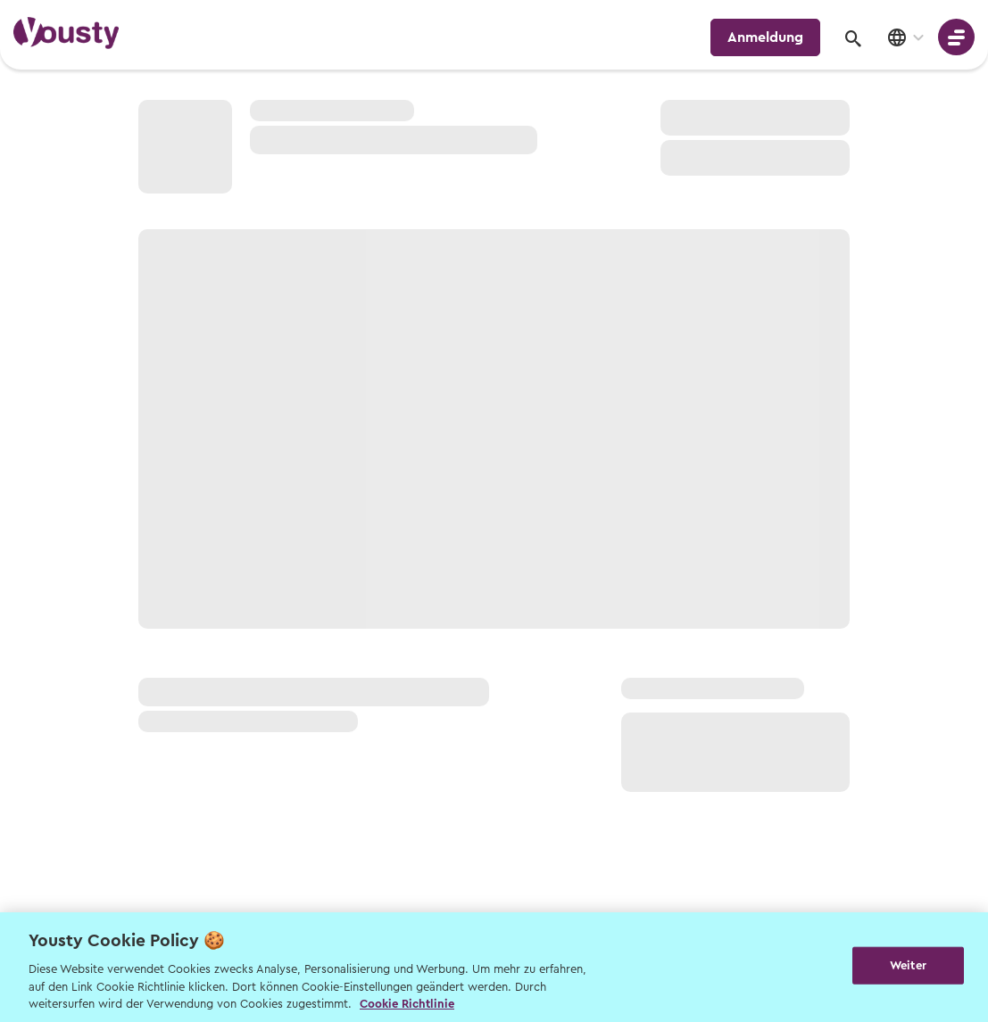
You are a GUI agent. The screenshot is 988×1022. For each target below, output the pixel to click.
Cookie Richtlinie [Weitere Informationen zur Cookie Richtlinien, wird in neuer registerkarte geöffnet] (407, 1004)
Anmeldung (765, 37)
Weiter (908, 965)
